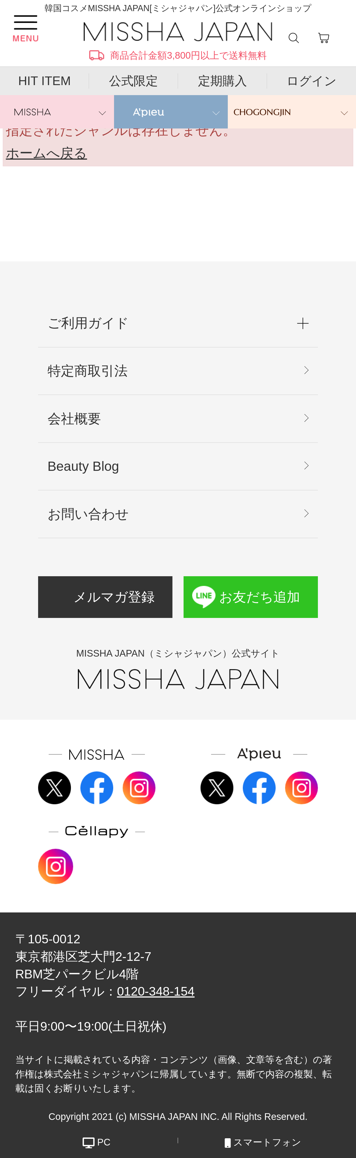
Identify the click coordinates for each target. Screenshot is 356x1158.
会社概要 (74, 418)
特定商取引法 (88, 370)
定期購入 (222, 81)
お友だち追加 (259, 597)
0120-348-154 (156, 991)
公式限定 (133, 81)
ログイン (311, 81)
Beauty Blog (83, 466)
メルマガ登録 (114, 597)
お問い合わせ (88, 514)
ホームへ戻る (46, 153)
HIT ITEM (44, 81)
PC (96, 1140)
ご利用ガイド (88, 323)
